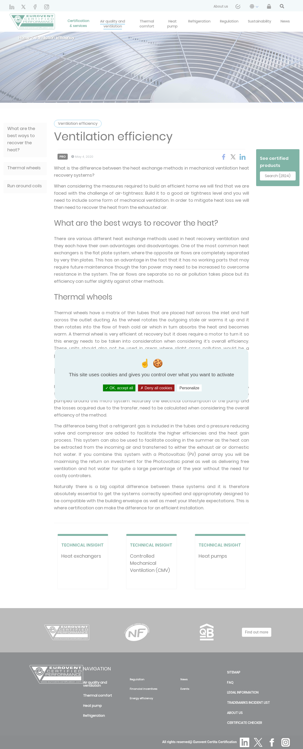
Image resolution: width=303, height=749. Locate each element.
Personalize (189, 388)
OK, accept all (119, 388)
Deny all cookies (156, 388)
